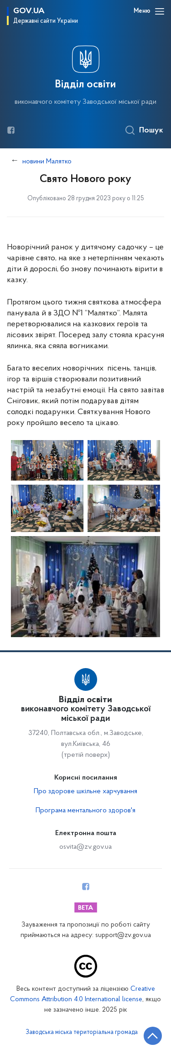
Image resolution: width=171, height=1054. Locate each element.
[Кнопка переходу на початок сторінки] (153, 1036)
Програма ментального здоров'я (85, 810)
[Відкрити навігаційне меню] (159, 11)
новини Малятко (47, 161)
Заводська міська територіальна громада (82, 1032)
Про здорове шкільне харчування (85, 791)
